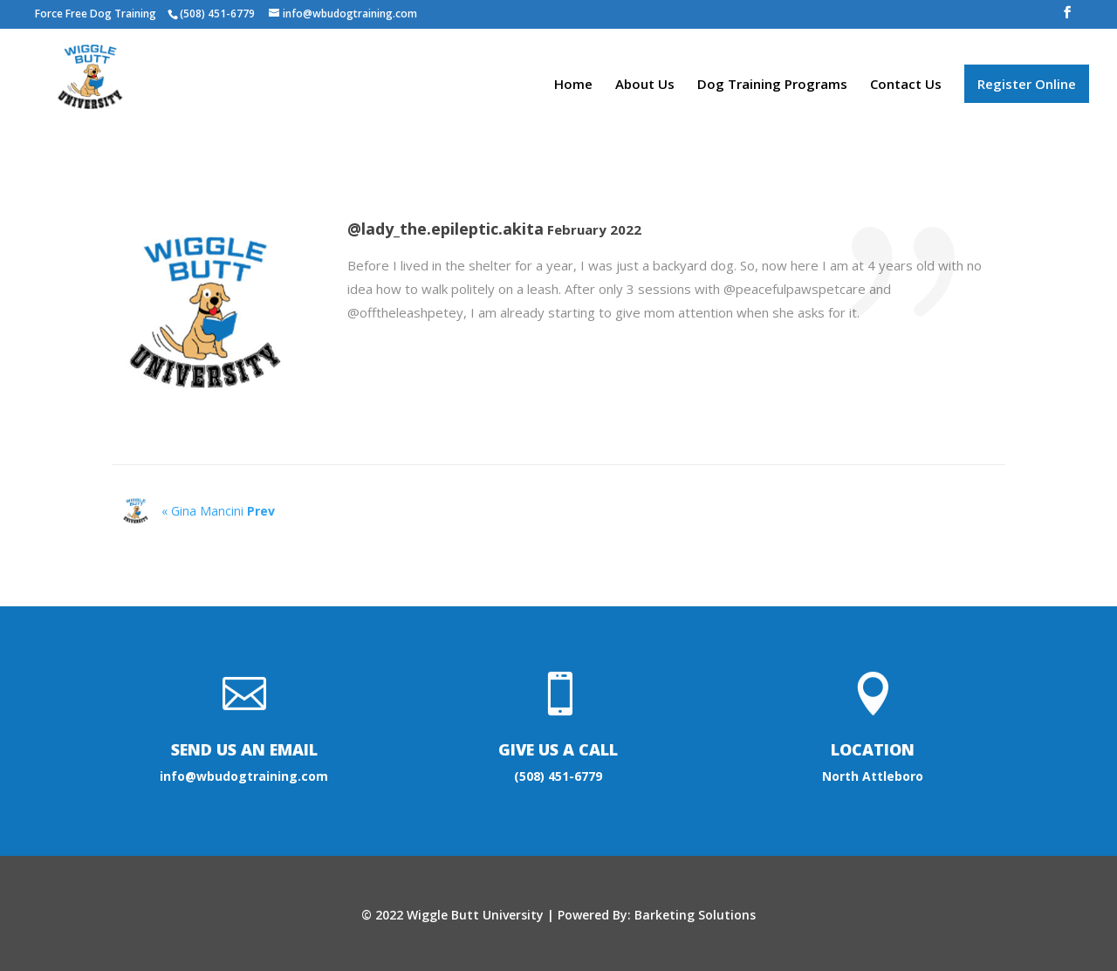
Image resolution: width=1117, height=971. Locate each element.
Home (573, 85)
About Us (645, 85)
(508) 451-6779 (558, 776)
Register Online (1026, 83)
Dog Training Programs (772, 85)
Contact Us (906, 85)
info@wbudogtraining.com (244, 776)
